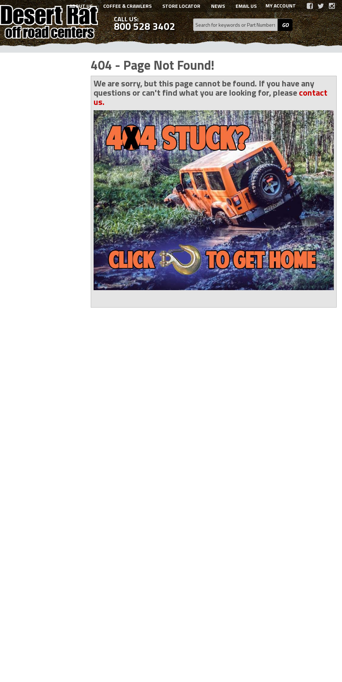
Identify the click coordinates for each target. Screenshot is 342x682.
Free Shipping (41, 405)
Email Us (34, 446)
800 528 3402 (40, 466)
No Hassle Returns (46, 425)
